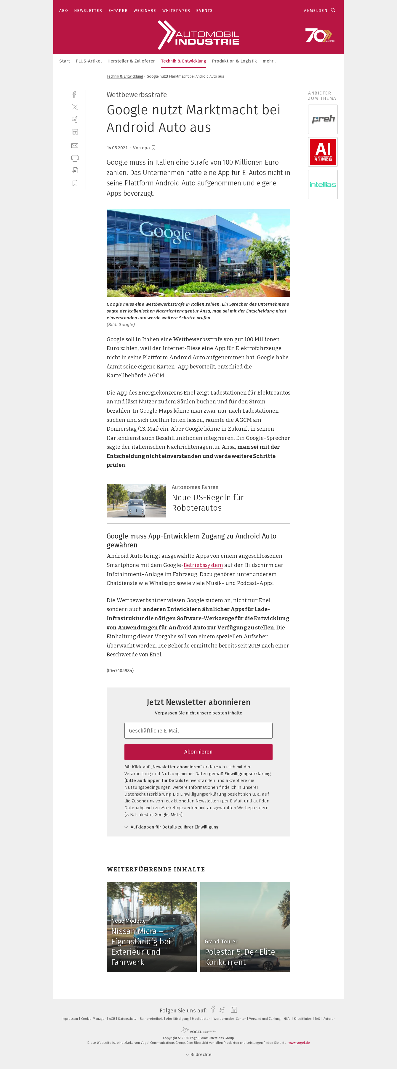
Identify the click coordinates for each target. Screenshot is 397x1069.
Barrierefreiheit (152, 1019)
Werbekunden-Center (230, 1019)
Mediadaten (201, 1019)
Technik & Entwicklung (183, 61)
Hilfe (288, 1019)
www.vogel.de (299, 1043)
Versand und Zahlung (265, 1019)
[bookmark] (153, 147)
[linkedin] (75, 132)
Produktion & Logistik (234, 61)
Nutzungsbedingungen (147, 787)
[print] (75, 157)
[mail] (75, 145)
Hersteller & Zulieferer (131, 61)
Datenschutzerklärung (147, 794)
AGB (112, 1019)
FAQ (318, 1019)
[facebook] (75, 94)
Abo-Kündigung (178, 1019)
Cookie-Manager (94, 1019)
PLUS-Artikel (89, 61)
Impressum (70, 1019)
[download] (75, 170)
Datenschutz (127, 1019)
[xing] (75, 119)
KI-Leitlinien (303, 1019)
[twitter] (75, 106)
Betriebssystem (203, 565)
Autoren (329, 1019)
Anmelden (315, 10)
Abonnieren (198, 752)
